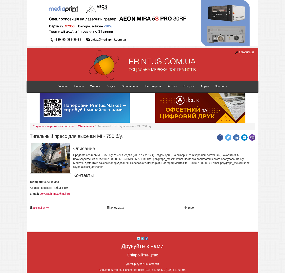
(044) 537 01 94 (175, 269)
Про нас (221, 86)
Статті (95, 86)
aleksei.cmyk (41, 207)
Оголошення (130, 86)
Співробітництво (142, 255)
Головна (63, 86)
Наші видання (153, 86)
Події (111, 86)
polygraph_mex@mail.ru (55, 193)
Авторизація (246, 52)
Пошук (189, 86)
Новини (79, 86)
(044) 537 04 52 (154, 269)
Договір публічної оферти (142, 264)
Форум (204, 86)
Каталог (172, 86)
